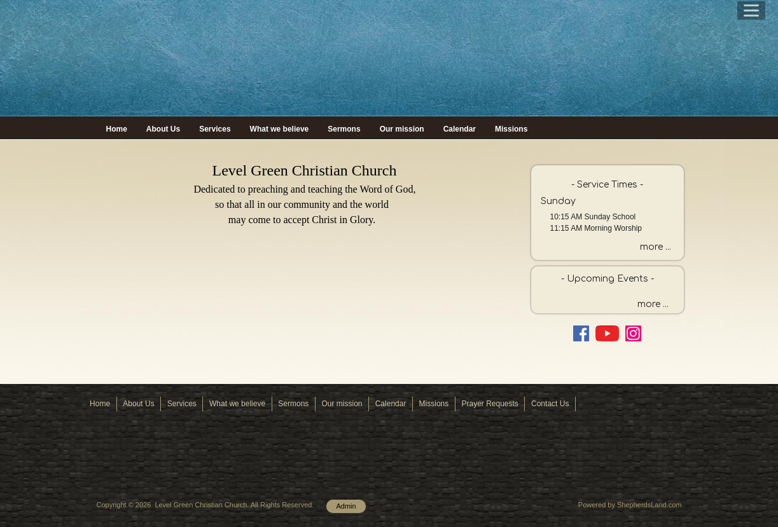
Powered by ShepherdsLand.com (630, 505)
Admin (346, 506)
